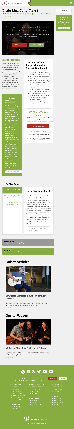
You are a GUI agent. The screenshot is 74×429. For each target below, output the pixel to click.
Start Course (19, 45)
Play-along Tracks (19, 395)
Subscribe (52, 379)
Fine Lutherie (36, 393)
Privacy (33, 380)
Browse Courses (36, 45)
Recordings (35, 400)
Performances (58, 402)
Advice (15, 409)
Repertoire (16, 411)
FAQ (27, 380)
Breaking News (36, 404)
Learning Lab (15, 404)
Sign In (63, 379)
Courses (15, 387)
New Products (58, 398)
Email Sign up (26, 378)
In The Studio (57, 387)
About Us (14, 377)
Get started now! (38, 131)
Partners (54, 396)
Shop (21, 377)
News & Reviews (34, 398)
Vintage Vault (36, 389)
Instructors (17, 391)
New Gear (35, 391)
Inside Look (57, 400)
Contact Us (64, 28)
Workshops (16, 389)
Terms (41, 380)
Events (34, 402)
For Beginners (17, 399)
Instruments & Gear (36, 385)
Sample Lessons (18, 393)
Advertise (13, 380)
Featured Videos (57, 385)
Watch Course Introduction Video (28, 50)
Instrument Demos (38, 387)
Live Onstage (57, 389)
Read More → (10, 307)
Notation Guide (18, 397)
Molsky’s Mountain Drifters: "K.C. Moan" (27, 348)
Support (28, 377)
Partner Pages (58, 404)
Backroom (56, 391)
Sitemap (21, 380)
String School (15, 385)
